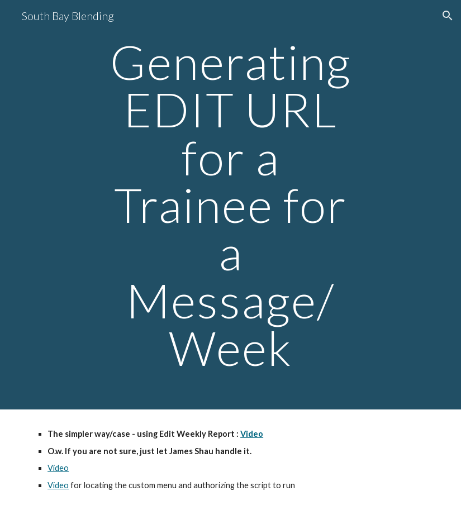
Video (58, 468)
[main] (231, 205)
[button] (447, 15)
